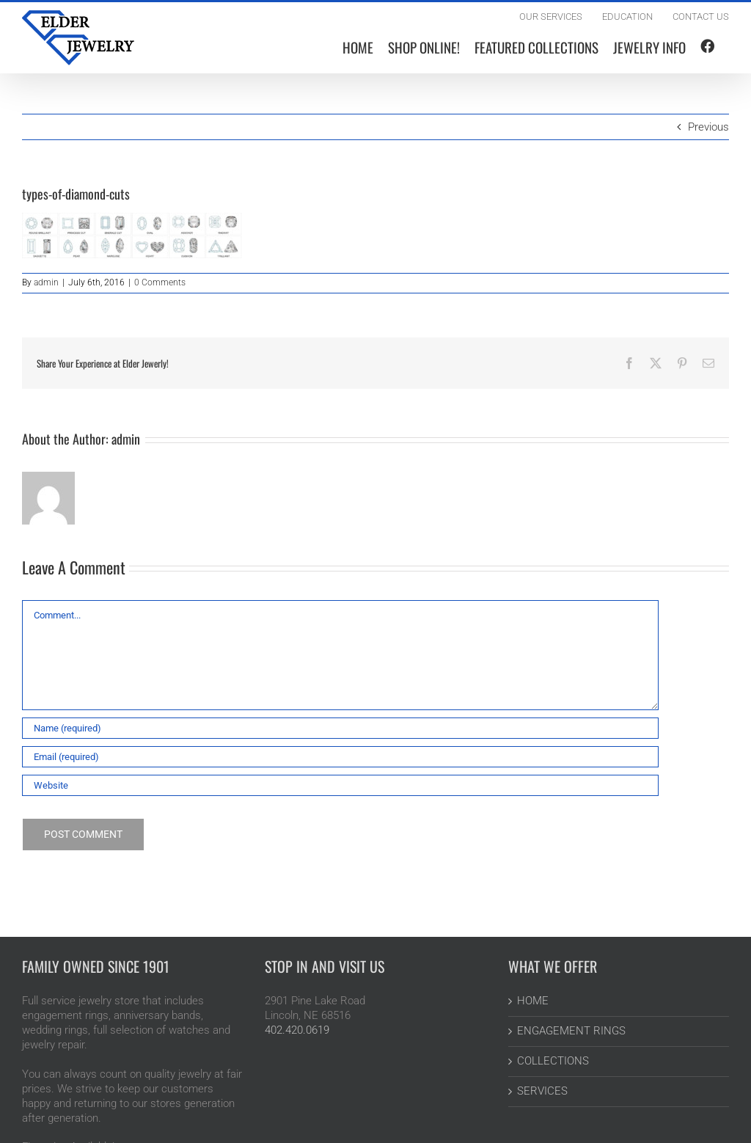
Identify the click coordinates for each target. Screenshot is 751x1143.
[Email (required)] (340, 756)
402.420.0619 (297, 1030)
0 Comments (160, 282)
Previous (708, 127)
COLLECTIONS (553, 1060)
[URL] (340, 785)
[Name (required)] (340, 728)
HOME (533, 1000)
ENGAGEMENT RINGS (571, 1030)
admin (46, 282)
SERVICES (542, 1091)
